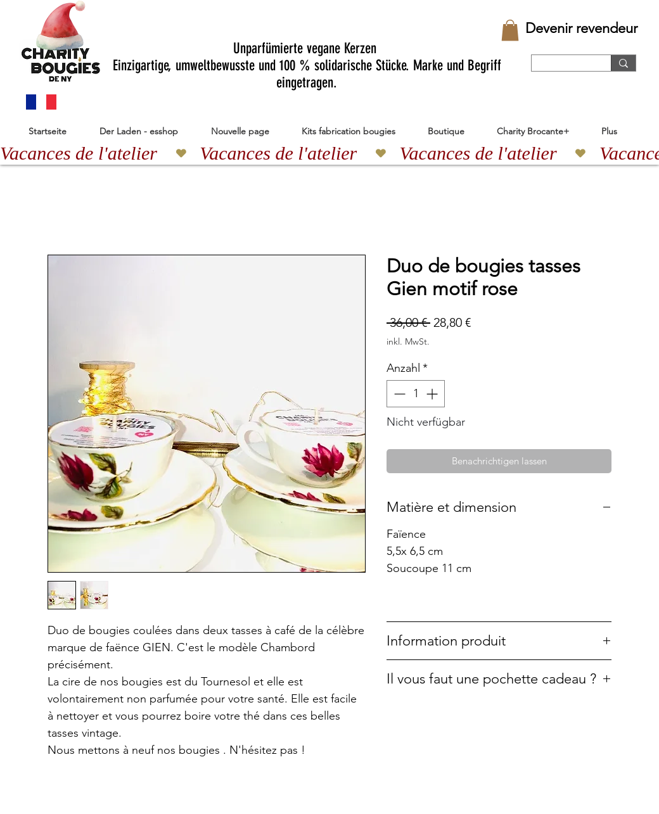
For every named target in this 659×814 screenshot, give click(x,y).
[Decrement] (398, 394)
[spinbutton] (415, 394)
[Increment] (433, 394)
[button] (510, 30)
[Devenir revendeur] (581, 28)
